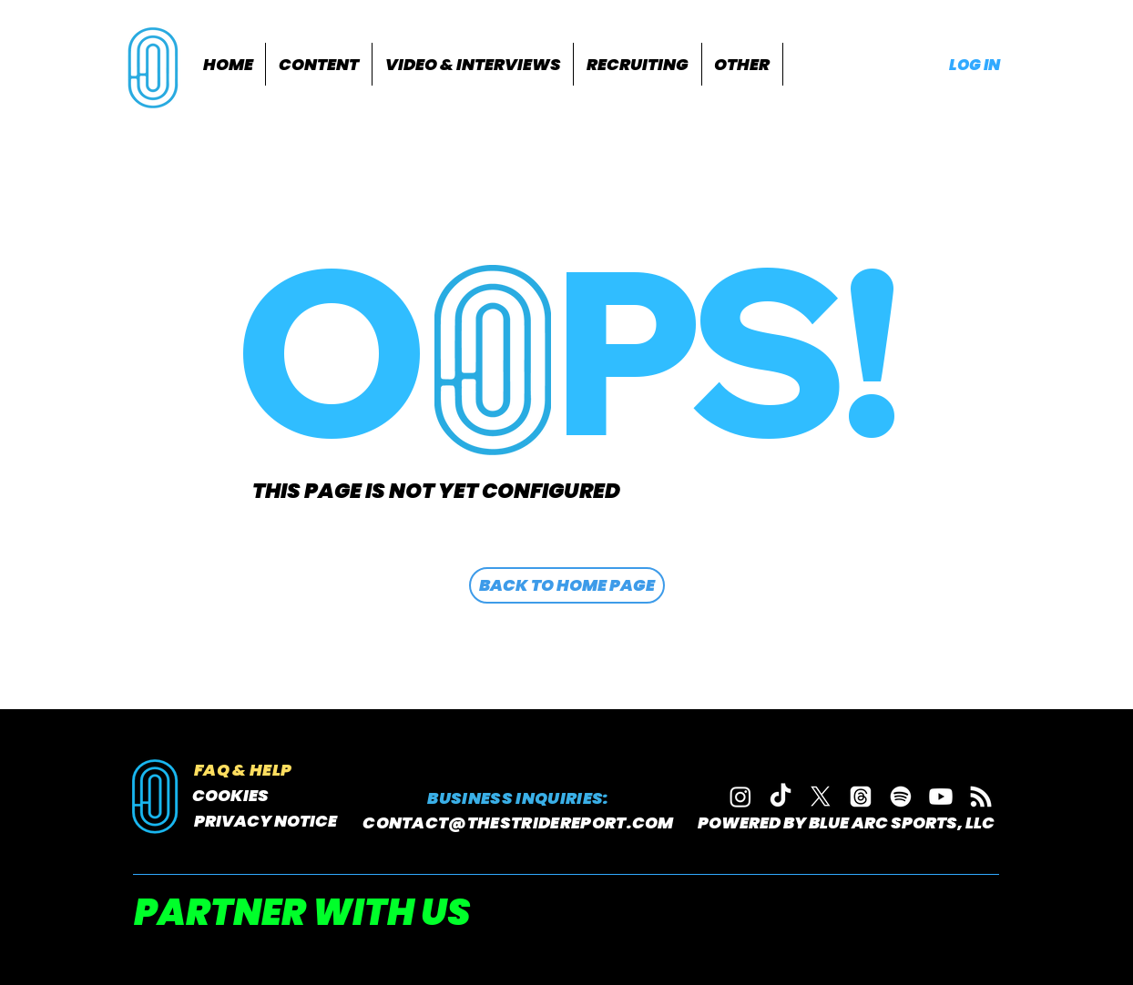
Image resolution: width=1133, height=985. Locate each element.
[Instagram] (740, 796)
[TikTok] (780, 796)
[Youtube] (940, 796)
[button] (319, 64)
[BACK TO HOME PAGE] (567, 585)
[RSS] (981, 796)
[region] (155, 66)
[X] (820, 796)
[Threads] (860, 796)
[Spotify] (900, 796)
